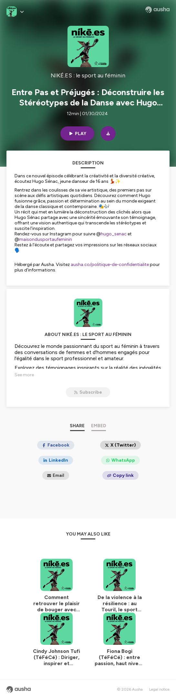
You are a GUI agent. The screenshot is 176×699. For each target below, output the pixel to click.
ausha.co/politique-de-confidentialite (110, 264)
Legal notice (159, 689)
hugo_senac (114, 234)
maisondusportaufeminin (45, 239)
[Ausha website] (157, 9)
